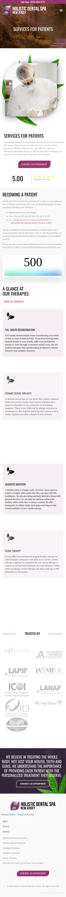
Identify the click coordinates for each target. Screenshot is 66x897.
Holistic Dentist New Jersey (52, 892)
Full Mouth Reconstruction (20, 371)
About (5, 821)
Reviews (6, 826)
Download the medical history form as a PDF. (31, 222)
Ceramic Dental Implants (14, 842)
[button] (61, 10)
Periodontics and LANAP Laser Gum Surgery (23, 863)
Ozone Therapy (10, 858)
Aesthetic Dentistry (15, 528)
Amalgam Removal (11, 848)
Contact (6, 831)
